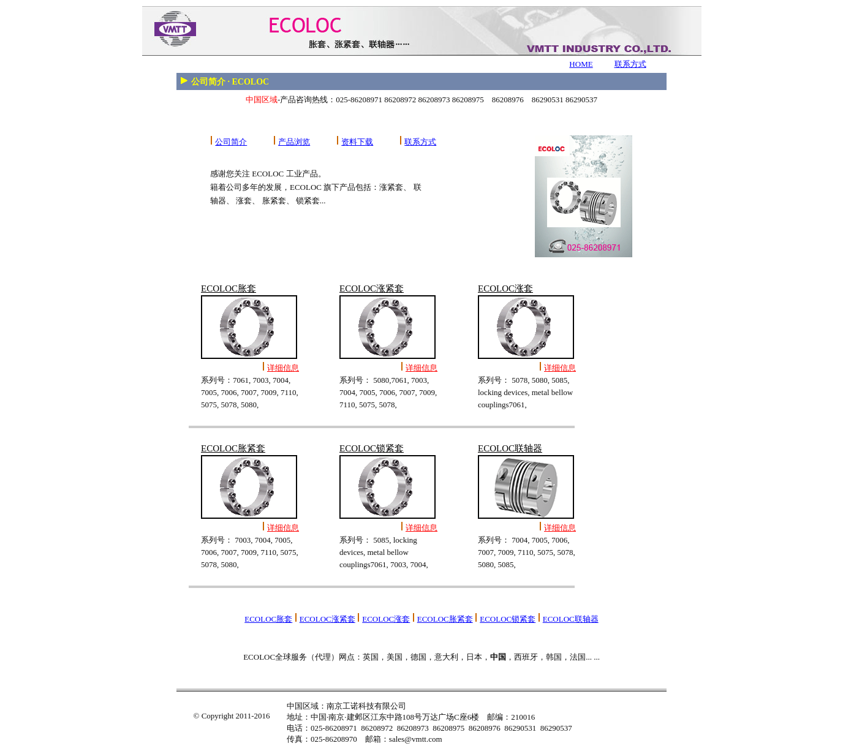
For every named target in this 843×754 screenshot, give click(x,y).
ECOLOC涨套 (386, 619)
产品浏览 (294, 141)
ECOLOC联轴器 (571, 619)
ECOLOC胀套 (268, 619)
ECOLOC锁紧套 (507, 619)
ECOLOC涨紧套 (327, 619)
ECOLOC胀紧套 (445, 619)
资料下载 (357, 141)
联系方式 (630, 64)
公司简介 (231, 141)
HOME (580, 64)
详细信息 (283, 367)
